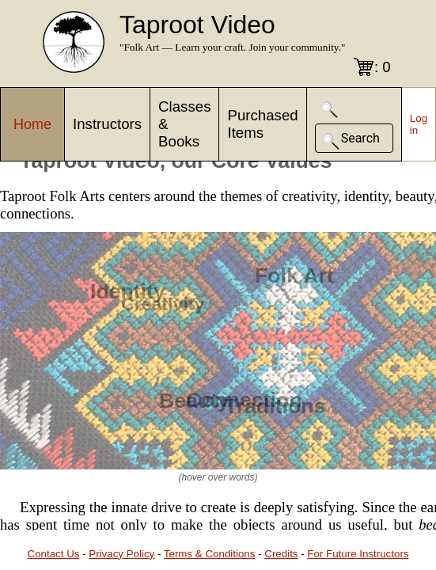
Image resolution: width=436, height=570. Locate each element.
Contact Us (54, 554)
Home (32, 124)
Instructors (107, 124)
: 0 (382, 67)
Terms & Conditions (210, 554)
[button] (330, 110)
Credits (281, 554)
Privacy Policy (121, 554)
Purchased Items (262, 124)
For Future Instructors (357, 554)
